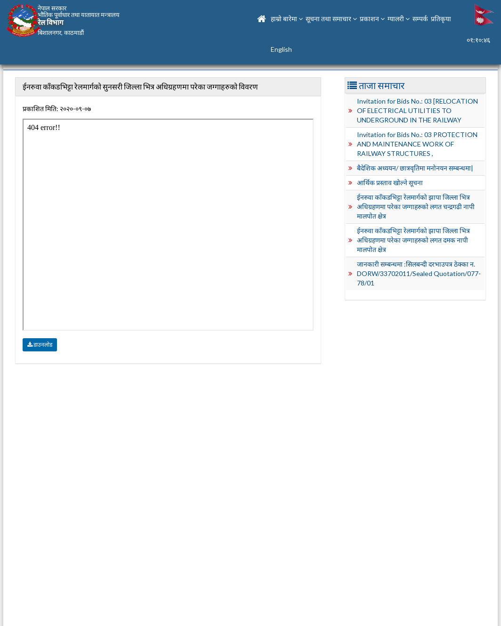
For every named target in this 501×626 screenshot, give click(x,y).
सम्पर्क (420, 19)
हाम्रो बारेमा (287, 19)
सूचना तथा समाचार (331, 19)
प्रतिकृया (441, 19)
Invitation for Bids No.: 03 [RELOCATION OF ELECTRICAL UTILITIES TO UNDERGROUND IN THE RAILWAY (417, 110)
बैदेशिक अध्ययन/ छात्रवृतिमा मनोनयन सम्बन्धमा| (415, 168)
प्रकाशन (372, 19)
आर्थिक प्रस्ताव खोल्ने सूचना (390, 183)
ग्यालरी (399, 19)
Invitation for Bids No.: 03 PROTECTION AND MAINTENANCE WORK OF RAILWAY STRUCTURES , (417, 143)
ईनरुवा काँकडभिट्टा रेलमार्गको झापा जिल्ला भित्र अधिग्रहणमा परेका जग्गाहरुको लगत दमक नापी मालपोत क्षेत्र (413, 240)
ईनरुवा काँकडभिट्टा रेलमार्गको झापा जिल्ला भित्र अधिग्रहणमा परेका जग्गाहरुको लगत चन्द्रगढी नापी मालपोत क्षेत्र (416, 206)
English (281, 49)
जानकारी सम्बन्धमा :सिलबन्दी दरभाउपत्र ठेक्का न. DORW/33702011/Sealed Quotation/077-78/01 (419, 273)
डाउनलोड (39, 344)
